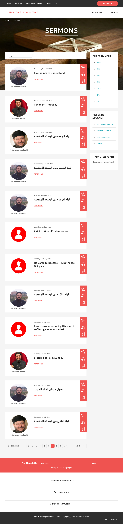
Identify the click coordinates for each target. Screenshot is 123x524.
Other (99, 143)
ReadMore (38, 79)
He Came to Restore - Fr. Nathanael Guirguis (55, 264)
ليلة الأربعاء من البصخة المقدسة (52, 199)
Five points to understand (49, 73)
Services (18, 3)
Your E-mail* (45, 463)
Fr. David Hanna (103, 137)
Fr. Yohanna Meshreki (105, 124)
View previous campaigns (61, 467)
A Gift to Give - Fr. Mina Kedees (52, 231)
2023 (99, 69)
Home (8, 3)
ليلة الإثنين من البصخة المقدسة (51, 421)
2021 (99, 82)
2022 (99, 75)
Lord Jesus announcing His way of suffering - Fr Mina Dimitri (54, 327)
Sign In (114, 12)
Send (94, 463)
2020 (99, 88)
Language (97, 12)
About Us (29, 3)
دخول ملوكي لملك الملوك (48, 389)
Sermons (17, 20)
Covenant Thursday (45, 104)
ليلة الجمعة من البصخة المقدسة (52, 136)
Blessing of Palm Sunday (48, 357)
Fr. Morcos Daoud (104, 130)
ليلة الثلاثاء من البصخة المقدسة (51, 294)
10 (65, 445)
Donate (107, 3)
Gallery (40, 3)
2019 (99, 95)
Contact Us (52, 3)
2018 (99, 101)
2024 (99, 62)
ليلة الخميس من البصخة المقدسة (52, 168)
